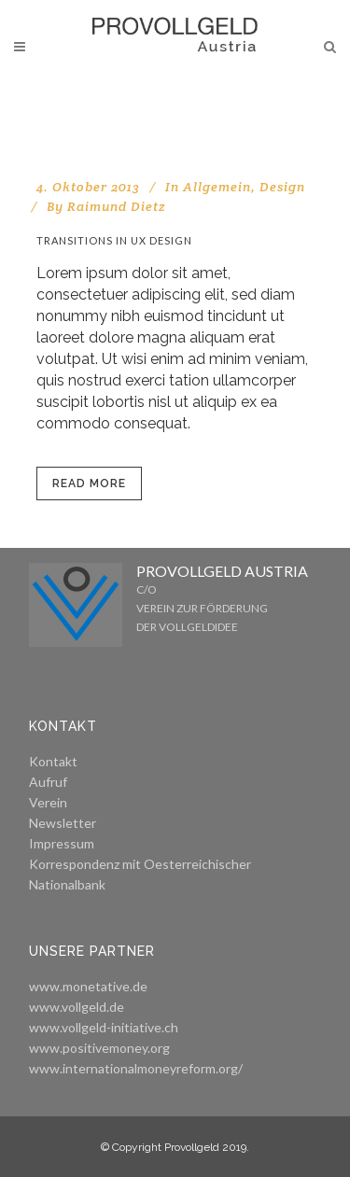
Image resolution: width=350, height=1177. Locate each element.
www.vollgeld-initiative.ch (103, 1027)
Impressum (61, 843)
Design (282, 186)
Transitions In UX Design (114, 240)
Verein (48, 802)
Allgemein (217, 186)
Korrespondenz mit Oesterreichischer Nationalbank (140, 874)
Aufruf (48, 782)
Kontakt (53, 761)
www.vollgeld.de (76, 1007)
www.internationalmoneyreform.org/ (136, 1068)
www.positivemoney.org (99, 1048)
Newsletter (62, 823)
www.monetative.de (88, 986)
